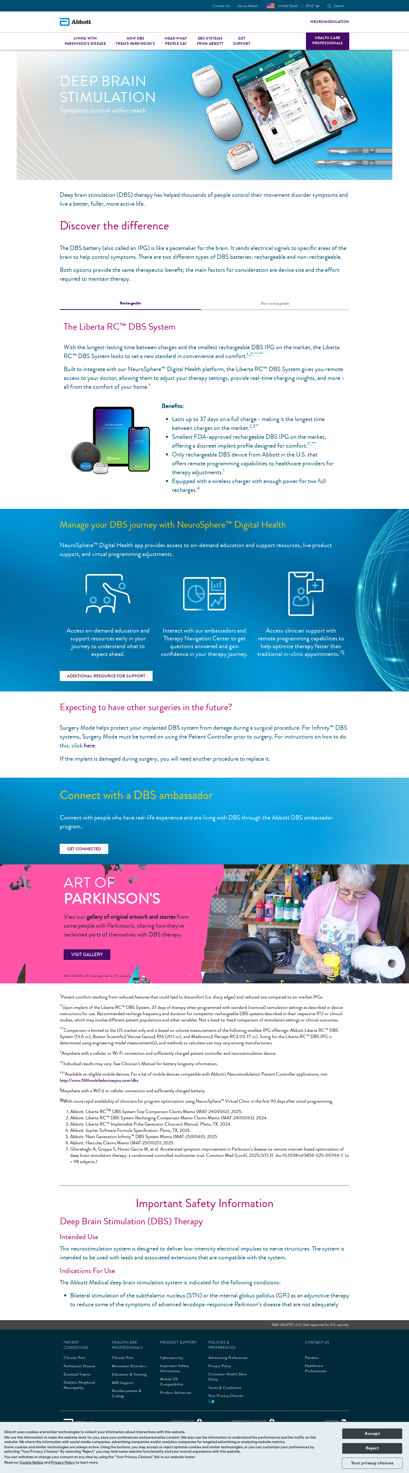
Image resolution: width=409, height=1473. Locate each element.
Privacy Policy (219, 1366)
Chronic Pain (74, 1357)
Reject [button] (372, 1448)
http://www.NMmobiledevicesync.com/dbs (99, 1080)
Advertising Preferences (228, 1357)
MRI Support (123, 1382)
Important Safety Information (174, 1368)
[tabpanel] (204, 404)
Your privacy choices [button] (372, 1463)
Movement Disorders (129, 1366)
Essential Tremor (77, 1374)
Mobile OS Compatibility (171, 1382)
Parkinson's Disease (79, 1366)
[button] (329, 6)
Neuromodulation (329, 21)
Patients (311, 1357)
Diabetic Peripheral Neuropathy (79, 1385)
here (89, 745)
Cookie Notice (31, 1462)
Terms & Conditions (224, 1387)
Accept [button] (372, 1434)
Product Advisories (175, 1392)
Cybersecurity (171, 1357)
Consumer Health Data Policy (227, 1377)
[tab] (130, 304)
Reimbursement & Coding (127, 1393)
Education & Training (129, 1374)
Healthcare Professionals (316, 1368)
